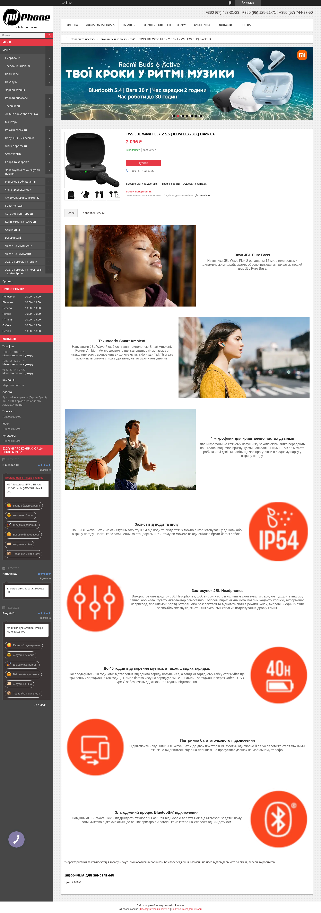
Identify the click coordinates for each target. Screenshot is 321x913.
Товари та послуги (83, 39)
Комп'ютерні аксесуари (20, 221)
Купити (143, 163)
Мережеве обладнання (20, 181)
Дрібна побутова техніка (21, 114)
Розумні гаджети (16, 130)
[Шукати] (49, 35)
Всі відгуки (40, 705)
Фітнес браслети (16, 146)
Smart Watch (13, 154)
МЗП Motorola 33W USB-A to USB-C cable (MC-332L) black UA (25, 488)
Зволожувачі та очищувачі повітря (22, 171)
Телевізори (12, 106)
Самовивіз (202, 24)
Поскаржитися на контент (154, 909)
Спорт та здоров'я (17, 162)
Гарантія (129, 24)
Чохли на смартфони (18, 245)
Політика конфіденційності (186, 909)
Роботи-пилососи (16, 98)
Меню (6, 50)
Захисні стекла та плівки (21, 261)
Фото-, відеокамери (18, 189)
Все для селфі (13, 237)
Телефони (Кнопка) (17, 66)
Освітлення (12, 229)
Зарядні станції (15, 90)
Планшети (12, 74)
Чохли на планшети (18, 253)
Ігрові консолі (14, 205)
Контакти (225, 24)
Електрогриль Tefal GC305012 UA (25, 590)
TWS (133, 39)
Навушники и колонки (19, 138)
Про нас (7, 281)
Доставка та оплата (100, 24)
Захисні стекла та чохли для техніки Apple (23, 271)
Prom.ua (179, 905)
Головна (72, 24)
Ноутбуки (11, 82)
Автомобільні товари (19, 213)
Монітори (11, 122)
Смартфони (12, 58)
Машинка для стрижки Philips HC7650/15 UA (25, 629)
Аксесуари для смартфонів (22, 197)
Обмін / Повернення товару (165, 24)
